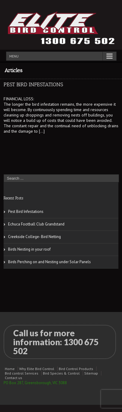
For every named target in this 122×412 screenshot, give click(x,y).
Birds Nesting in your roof (29, 249)
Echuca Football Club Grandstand (36, 224)
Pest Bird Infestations (33, 84)
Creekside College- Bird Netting (34, 236)
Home (10, 368)
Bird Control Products (76, 368)
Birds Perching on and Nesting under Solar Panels (49, 261)
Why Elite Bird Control (36, 368)
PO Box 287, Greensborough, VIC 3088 (35, 382)
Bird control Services (21, 373)
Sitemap (91, 373)
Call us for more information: (56, 342)
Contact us (13, 377)
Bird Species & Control (61, 373)
